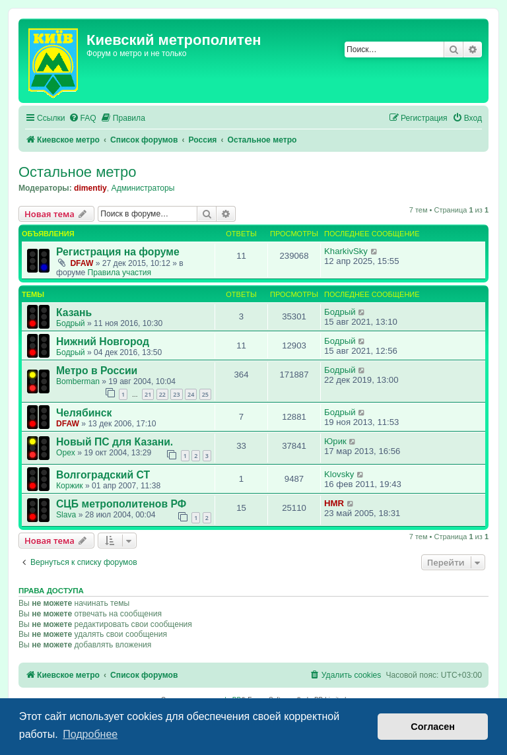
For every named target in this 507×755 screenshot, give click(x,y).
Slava (66, 514)
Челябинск (84, 412)
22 (162, 394)
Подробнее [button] (90, 734)
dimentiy (90, 188)
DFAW (81, 263)
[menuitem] (82, 118)
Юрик (335, 441)
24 (190, 394)
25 (205, 394)
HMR (334, 503)
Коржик (69, 485)
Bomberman (78, 381)
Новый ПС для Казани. (114, 441)
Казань (74, 312)
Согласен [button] (433, 726)
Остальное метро (77, 172)
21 (148, 394)
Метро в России (96, 370)
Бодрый (70, 323)
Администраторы (143, 188)
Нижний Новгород (102, 341)
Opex (65, 452)
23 (176, 394)
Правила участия (119, 272)
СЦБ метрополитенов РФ (121, 503)
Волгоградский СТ (103, 474)
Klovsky (339, 474)
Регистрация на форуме (118, 251)
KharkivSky (346, 251)
